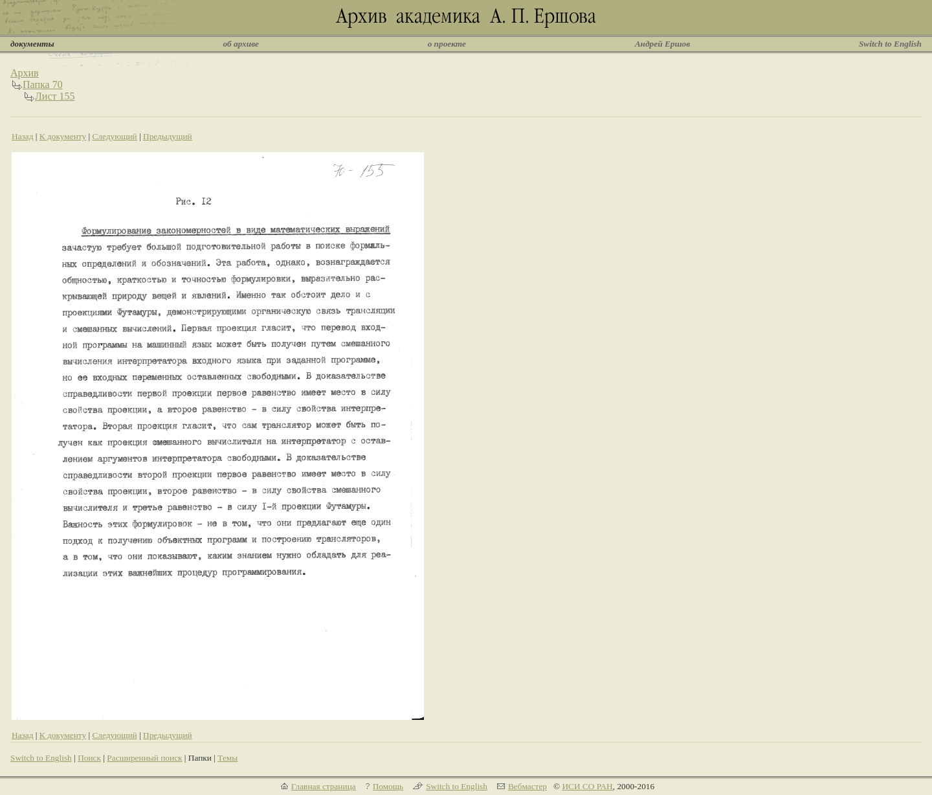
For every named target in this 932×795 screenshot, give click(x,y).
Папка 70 (43, 84)
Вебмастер (527, 786)
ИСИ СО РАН (587, 786)
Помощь (388, 786)
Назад (23, 136)
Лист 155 (55, 96)
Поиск (89, 758)
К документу (62, 136)
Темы (227, 758)
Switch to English (890, 44)
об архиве (241, 44)
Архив (24, 72)
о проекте (447, 44)
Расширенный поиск (144, 758)
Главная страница (323, 786)
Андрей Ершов (663, 44)
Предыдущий (167, 136)
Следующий (114, 136)
